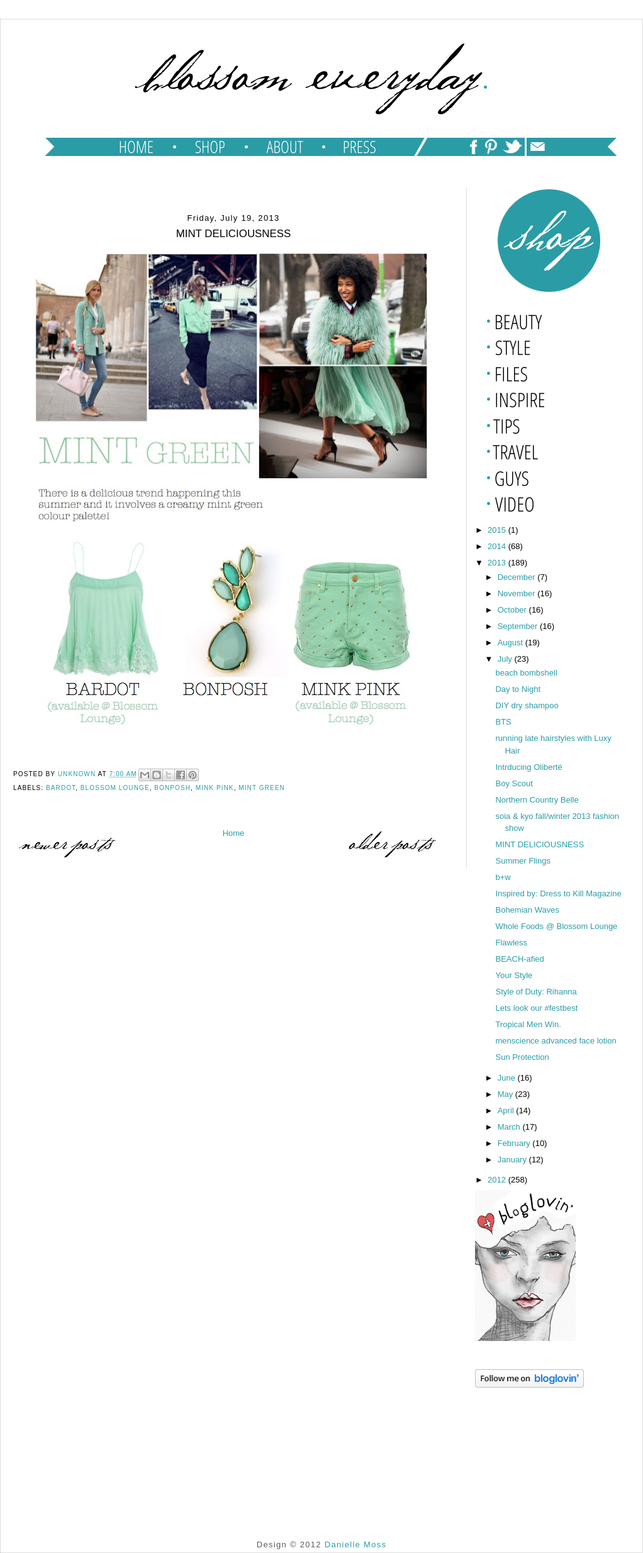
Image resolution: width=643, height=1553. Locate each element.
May (506, 1094)
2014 (498, 546)
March (510, 1127)
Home (234, 833)
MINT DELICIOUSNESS (539, 844)
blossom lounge (115, 787)
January (513, 1159)
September (519, 626)
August (511, 642)
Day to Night (517, 689)
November (518, 593)
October (513, 610)
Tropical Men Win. (528, 1024)
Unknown (78, 774)
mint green (261, 787)
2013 (498, 562)
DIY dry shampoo (526, 705)
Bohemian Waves (527, 910)
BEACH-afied (519, 959)
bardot (60, 787)
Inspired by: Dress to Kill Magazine (558, 893)
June (508, 1078)
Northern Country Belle (536, 799)
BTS (503, 721)
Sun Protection (522, 1057)
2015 (498, 530)
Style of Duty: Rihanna (535, 991)
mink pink (215, 787)
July (506, 659)
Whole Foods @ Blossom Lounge (556, 926)
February (515, 1143)
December (518, 577)
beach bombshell (526, 672)
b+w (502, 877)
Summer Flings (522, 861)
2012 (498, 1179)
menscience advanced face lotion (555, 1040)
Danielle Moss (356, 1544)
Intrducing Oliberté (528, 767)
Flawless (511, 942)
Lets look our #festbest (536, 1008)
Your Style (513, 975)
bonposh (172, 787)
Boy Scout (513, 783)
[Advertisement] (538, 1454)
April (507, 1110)
